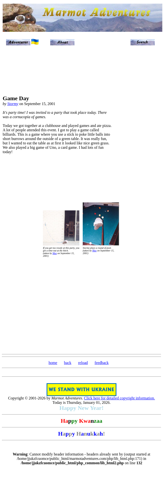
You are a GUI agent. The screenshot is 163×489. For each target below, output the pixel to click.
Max (54, 253)
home (53, 363)
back (67, 363)
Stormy (12, 104)
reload (83, 363)
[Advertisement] (140, 126)
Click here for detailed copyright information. (119, 398)
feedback (102, 363)
